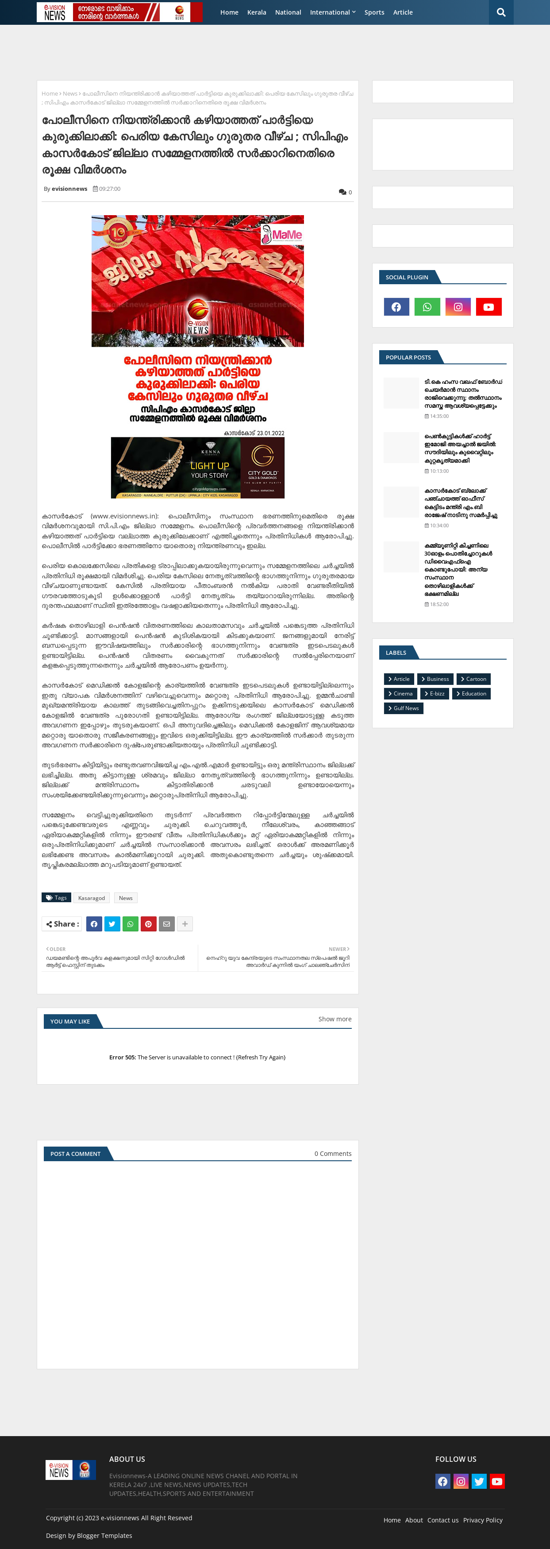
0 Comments (333, 1153)
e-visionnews (120, 1518)
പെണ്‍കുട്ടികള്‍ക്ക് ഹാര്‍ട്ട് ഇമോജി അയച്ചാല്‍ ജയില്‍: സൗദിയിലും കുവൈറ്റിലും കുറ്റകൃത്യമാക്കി (460, 448)
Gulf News (406, 708)
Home (229, 12)
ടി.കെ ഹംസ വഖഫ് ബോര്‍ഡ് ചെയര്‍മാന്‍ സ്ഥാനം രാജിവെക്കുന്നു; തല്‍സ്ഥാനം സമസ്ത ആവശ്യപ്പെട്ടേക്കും (463, 394)
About (414, 1520)
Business (438, 679)
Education (474, 693)
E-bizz (437, 693)
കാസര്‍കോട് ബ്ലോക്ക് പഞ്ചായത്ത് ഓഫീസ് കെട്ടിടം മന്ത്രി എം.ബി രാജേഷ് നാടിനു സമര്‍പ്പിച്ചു (460, 503)
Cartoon (476, 679)
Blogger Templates (104, 1535)
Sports (375, 12)
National (288, 12)
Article (403, 12)
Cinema (403, 693)
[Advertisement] (246, 51)
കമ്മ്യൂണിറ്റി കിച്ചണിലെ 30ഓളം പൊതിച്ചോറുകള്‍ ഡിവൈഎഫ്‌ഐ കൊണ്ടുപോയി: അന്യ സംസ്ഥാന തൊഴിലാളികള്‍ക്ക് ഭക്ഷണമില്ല (458, 569)
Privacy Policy (483, 1520)
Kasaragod (91, 898)
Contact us (443, 1520)
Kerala (256, 12)
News (70, 93)
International (330, 12)
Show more (335, 1019)
